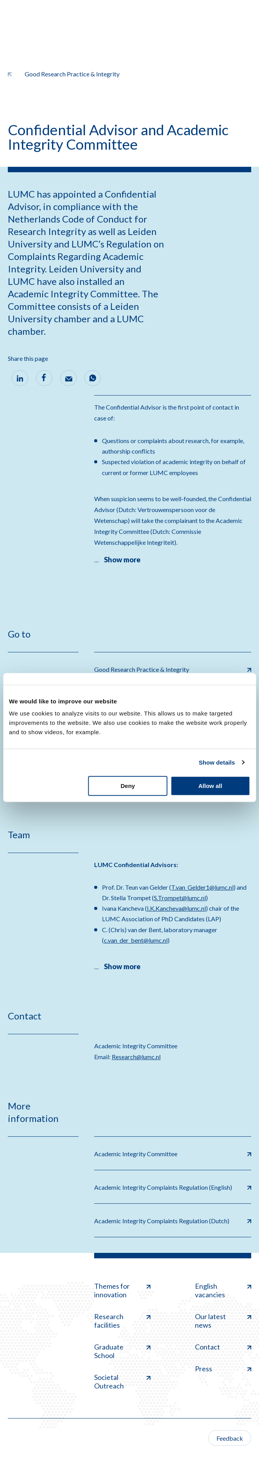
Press (223, 1368)
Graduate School (122, 1351)
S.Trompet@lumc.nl (180, 897)
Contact (223, 1347)
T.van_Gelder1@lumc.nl (202, 887)
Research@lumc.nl (136, 1056)
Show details (217, 762)
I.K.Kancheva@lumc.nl (176, 908)
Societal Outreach (122, 1381)
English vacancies (223, 1290)
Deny (128, 786)
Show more (122, 559)
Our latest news (223, 1320)
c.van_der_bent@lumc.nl (136, 940)
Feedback (229, 1438)
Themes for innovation (122, 1290)
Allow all (210, 786)
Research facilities (122, 1320)
